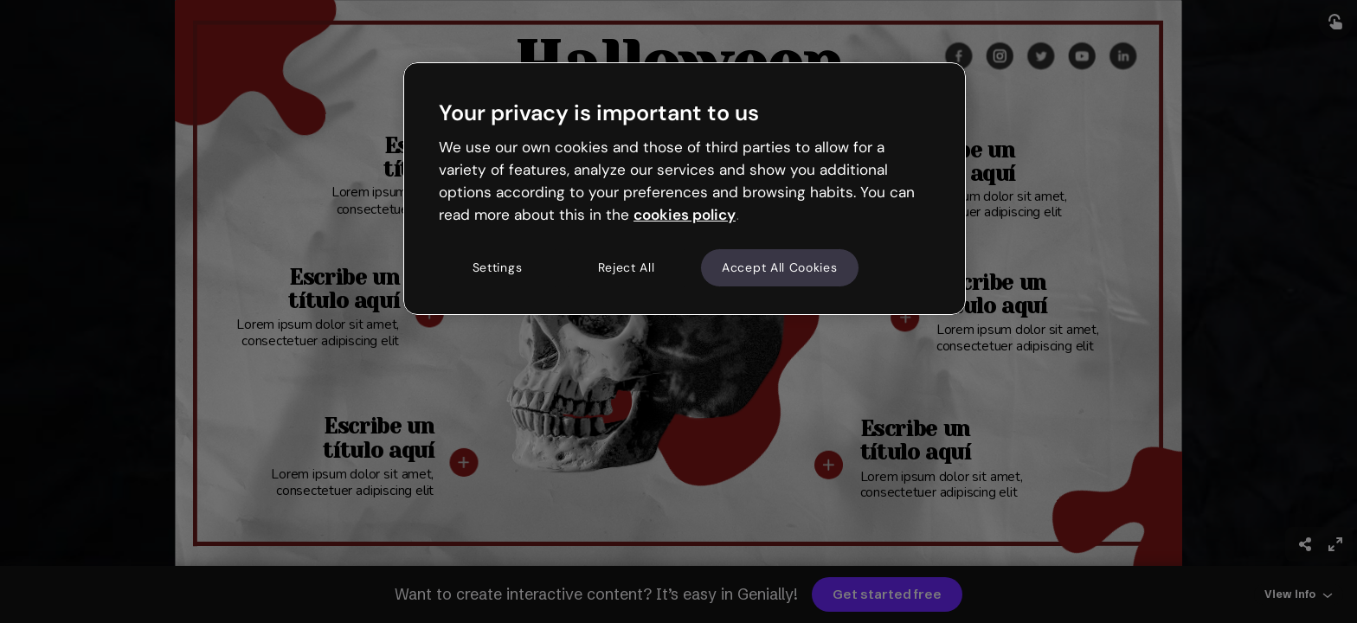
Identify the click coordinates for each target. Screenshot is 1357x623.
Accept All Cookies (780, 267)
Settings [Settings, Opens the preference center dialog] (498, 267)
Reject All (626, 267)
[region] (684, 188)
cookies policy (684, 214)
